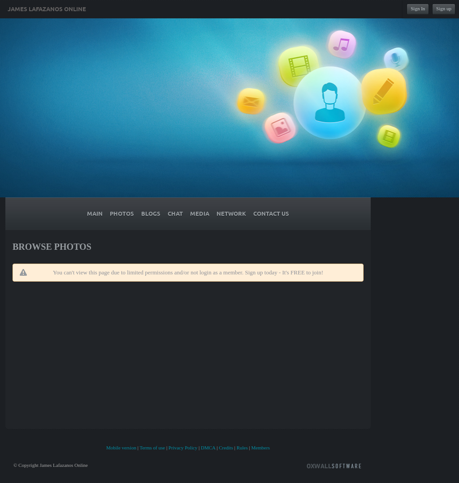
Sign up (443, 8)
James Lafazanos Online (47, 9)
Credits (226, 447)
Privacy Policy (183, 447)
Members (260, 447)
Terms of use (152, 447)
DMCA (208, 447)
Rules (242, 447)
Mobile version (121, 447)
